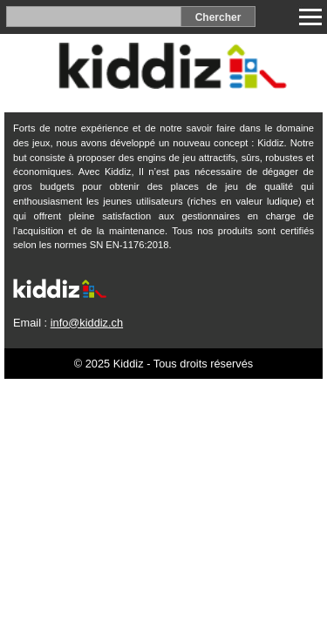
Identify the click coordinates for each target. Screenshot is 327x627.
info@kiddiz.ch (87, 322)
